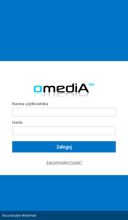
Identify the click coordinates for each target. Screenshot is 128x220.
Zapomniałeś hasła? (64, 162)
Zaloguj (64, 147)
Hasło (17, 122)
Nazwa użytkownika (30, 103)
